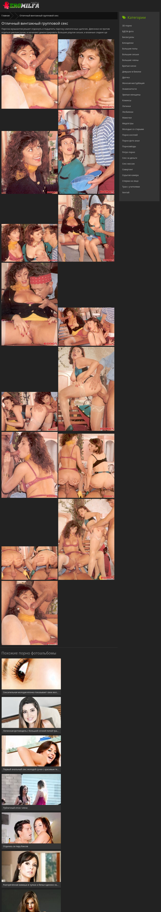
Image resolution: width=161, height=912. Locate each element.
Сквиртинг (127, 169)
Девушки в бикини (131, 71)
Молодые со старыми (133, 129)
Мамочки (127, 117)
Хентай (125, 192)
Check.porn (86, 894)
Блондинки (127, 42)
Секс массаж (128, 163)
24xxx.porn (73, 894)
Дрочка (126, 77)
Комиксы (126, 100)
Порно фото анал (131, 140)
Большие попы (129, 48)
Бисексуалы (128, 37)
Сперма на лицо (130, 181)
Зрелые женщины (131, 94)
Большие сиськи (130, 54)
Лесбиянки (127, 111)
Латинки (126, 106)
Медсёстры (127, 123)
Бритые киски (129, 65)
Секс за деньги (129, 157)
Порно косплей (130, 134)
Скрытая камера (130, 175)
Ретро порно (128, 152)
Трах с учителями (131, 186)
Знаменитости (129, 88)
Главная (5, 15)
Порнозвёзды (129, 146)
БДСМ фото (128, 31)
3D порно (127, 25)
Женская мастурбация (133, 83)
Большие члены (130, 60)
